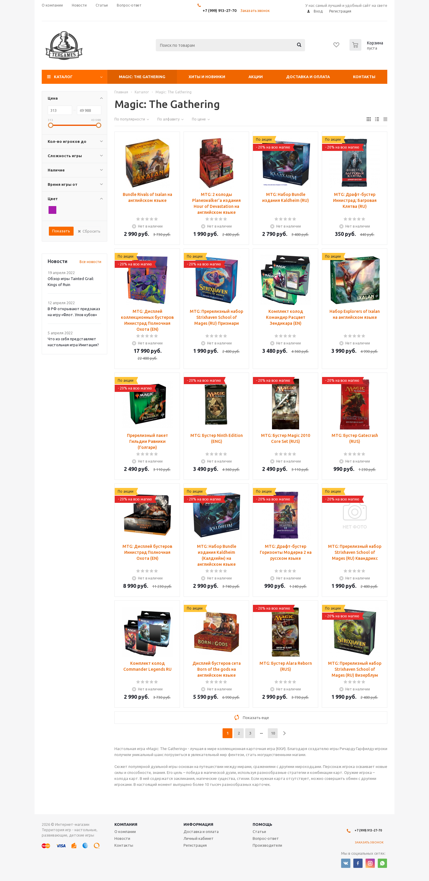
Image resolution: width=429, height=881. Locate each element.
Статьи (259, 831)
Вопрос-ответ (266, 838)
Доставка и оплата (308, 77)
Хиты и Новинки (207, 77)
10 (273, 733)
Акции (255, 77)
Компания (125, 824)
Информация (198, 824)
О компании (125, 831)
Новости (122, 838)
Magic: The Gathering (142, 77)
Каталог (63, 77)
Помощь (262, 824)
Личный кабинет (199, 838)
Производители (267, 845)
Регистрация (195, 845)
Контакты (364, 77)
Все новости (90, 262)
